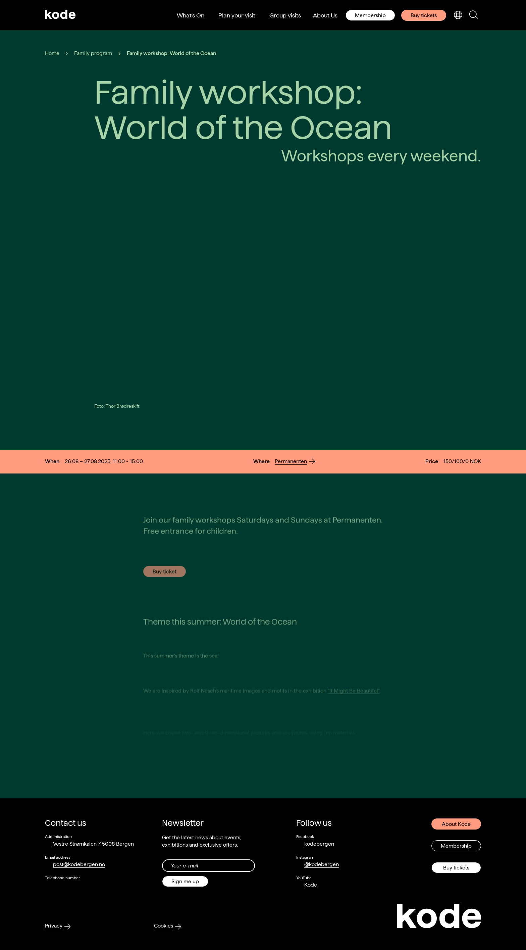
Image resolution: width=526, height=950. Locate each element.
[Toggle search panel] (473, 15)
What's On (190, 15)
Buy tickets (424, 15)
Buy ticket (164, 597)
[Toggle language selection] (458, 15)
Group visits (285, 15)
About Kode (456, 824)
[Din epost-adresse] (208, 865)
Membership (370, 15)
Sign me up (185, 881)
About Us (325, 15)
